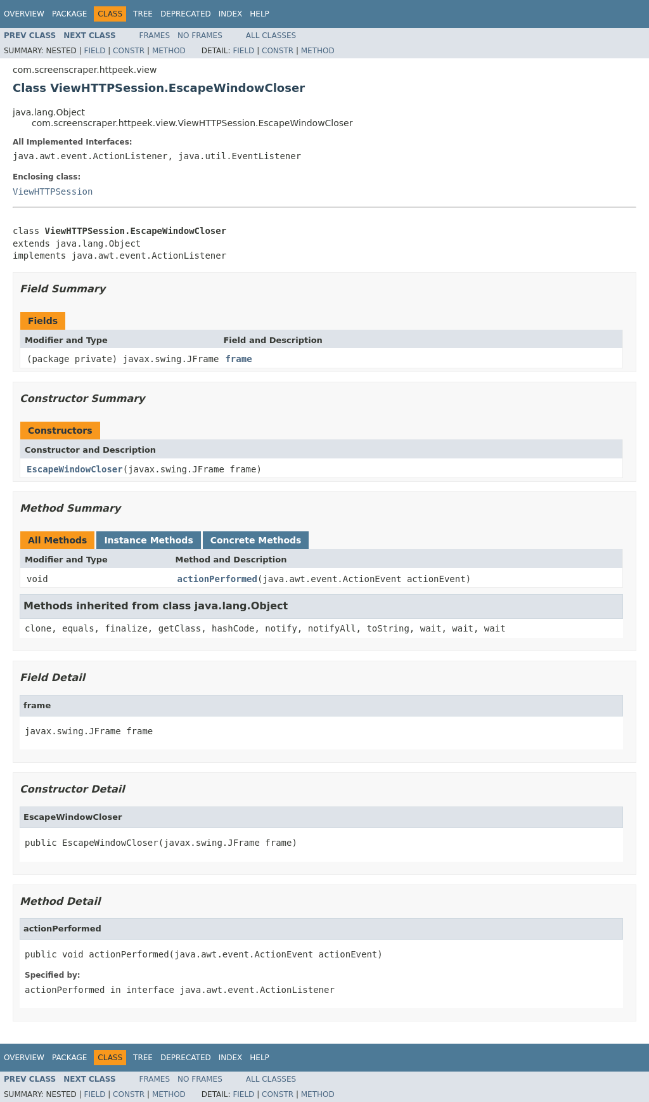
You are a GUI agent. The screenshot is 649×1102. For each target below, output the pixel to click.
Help (259, 14)
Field (94, 50)
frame (238, 359)
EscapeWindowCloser (75, 469)
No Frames (199, 35)
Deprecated (185, 14)
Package (69, 14)
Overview (24, 14)
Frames (154, 35)
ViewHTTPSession (53, 191)
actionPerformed (217, 579)
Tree (143, 14)
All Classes (271, 35)
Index (231, 14)
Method (169, 50)
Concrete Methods (256, 540)
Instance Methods (148, 540)
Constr (129, 50)
